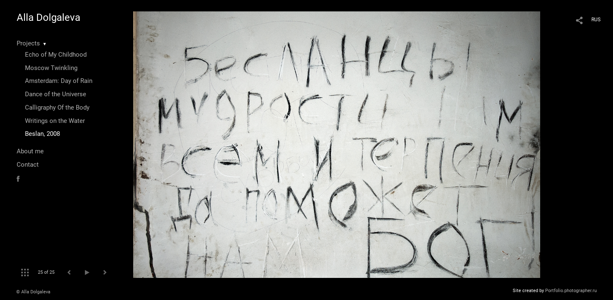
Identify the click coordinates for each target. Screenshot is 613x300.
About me (30, 151)
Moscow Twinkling (51, 68)
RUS (596, 19)
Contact (28, 164)
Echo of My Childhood (56, 54)
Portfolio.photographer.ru (571, 290)
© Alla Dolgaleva (33, 292)
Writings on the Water (55, 121)
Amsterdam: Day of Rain (58, 81)
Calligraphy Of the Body (57, 107)
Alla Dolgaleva (48, 17)
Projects (28, 43)
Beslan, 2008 (42, 134)
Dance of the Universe (55, 94)
